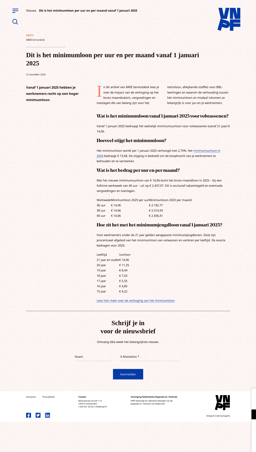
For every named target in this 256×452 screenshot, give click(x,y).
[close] (251, 394)
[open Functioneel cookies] (251, 414)
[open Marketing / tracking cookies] (251, 424)
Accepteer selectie (228, 446)
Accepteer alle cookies (228, 436)
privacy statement (240, 404)
